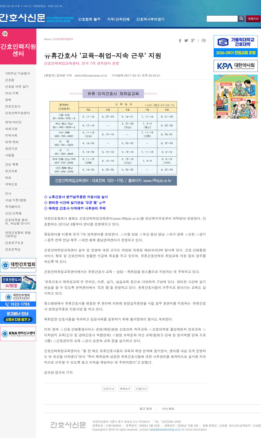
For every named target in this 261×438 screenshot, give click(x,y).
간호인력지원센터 (17, 113)
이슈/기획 (12, 93)
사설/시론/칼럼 (15, 200)
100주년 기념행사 (17, 73)
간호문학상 (12, 249)
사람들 (9, 155)
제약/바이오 (13, 122)
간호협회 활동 (89, 19)
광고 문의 (145, 409)
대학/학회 (12, 142)
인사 (8, 193)
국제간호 (11, 184)
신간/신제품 (13, 213)
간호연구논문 (14, 242)
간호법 (9, 80)
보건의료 (11, 171)
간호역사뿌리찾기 (150, 19)
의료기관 (11, 128)
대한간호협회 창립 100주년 (18, 234)
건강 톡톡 (12, 164)
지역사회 (11, 135)
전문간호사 (12, 106)
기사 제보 (168, 409)
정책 (8, 99)
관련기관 (11, 148)
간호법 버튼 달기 (17, 86)
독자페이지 (12, 206)
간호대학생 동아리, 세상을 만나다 (17, 221)
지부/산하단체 (118, 19)
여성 (8, 177)
